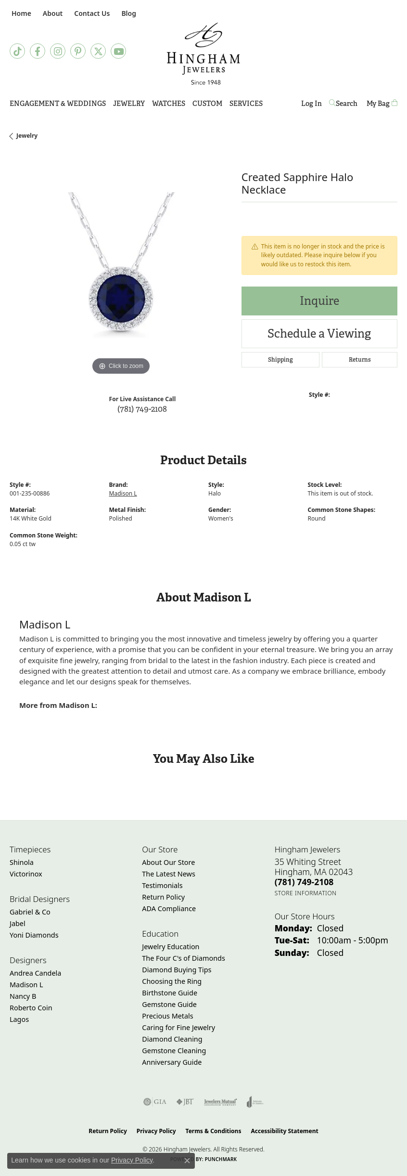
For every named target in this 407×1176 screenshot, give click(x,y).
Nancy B (23, 996)
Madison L (123, 493)
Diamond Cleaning (172, 1039)
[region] (121, 266)
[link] (20, 13)
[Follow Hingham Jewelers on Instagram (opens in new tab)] (57, 51)
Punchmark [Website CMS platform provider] (221, 1159)
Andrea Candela (35, 973)
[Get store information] (306, 893)
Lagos (19, 1019)
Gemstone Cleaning (174, 1050)
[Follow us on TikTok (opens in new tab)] (17, 51)
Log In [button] (311, 105)
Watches (168, 103)
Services (246, 103)
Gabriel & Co (30, 911)
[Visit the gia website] (154, 1102)
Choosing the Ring (172, 981)
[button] (52, 13)
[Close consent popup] (187, 1160)
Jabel (17, 923)
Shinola (22, 862)
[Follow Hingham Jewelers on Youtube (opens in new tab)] (118, 51)
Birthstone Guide (169, 992)
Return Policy (163, 897)
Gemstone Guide (169, 1004)
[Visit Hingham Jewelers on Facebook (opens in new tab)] (37, 51)
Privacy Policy (156, 1131)
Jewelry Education (170, 946)
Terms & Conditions (214, 1131)
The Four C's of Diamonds (183, 958)
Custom (207, 103)
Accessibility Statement (284, 1131)
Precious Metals (167, 1015)
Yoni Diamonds (34, 935)
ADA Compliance (169, 908)
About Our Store (168, 862)
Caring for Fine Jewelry (178, 1027)
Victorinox (26, 873)
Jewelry (129, 103)
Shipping (280, 360)
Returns (360, 360)
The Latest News (168, 873)
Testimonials (162, 885)
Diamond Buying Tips (176, 969)
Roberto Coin (31, 1007)
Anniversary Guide (172, 1062)
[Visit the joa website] (255, 1102)
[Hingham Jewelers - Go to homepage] (203, 54)
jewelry (27, 135)
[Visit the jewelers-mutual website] (220, 1102)
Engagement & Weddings (58, 103)
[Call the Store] (304, 882)
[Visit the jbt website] (185, 1102)
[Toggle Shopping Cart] (382, 104)
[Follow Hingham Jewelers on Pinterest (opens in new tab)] (78, 51)
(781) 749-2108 (142, 408)
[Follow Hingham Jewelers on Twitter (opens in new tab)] (98, 51)
